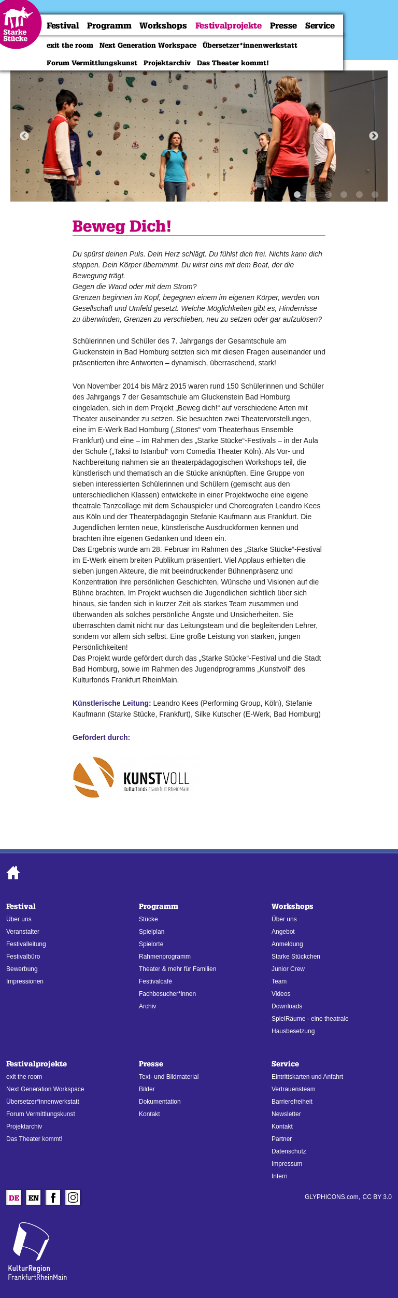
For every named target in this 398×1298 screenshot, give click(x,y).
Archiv (147, 1006)
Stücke (148, 919)
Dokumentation (160, 1101)
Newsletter (286, 1114)
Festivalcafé (155, 981)
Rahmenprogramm (165, 956)
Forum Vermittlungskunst (92, 63)
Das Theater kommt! (233, 63)
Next (373, 136)
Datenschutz (289, 1151)
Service (320, 26)
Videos (281, 993)
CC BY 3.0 (377, 1197)
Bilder (147, 1089)
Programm (109, 26)
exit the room (70, 45)
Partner (282, 1139)
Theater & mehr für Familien (177, 969)
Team (279, 981)
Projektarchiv (167, 63)
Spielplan (151, 931)
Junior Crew (288, 969)
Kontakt (149, 1114)
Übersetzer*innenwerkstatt (250, 45)
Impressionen (25, 981)
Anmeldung (287, 944)
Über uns (19, 919)
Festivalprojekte (228, 26)
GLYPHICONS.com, (332, 1197)
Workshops (163, 26)
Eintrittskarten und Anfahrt (307, 1076)
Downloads (287, 1006)
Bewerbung (22, 969)
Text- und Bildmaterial (168, 1076)
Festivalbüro (23, 956)
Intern (280, 1176)
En (34, 1199)
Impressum (287, 1163)
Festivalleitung (26, 944)
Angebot (283, 931)
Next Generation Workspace (148, 45)
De (14, 1199)
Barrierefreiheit (292, 1101)
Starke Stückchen (296, 956)
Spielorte (151, 944)
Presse (283, 26)
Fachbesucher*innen (167, 993)
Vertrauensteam (294, 1089)
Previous (24, 136)
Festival (63, 26)
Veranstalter (22, 931)
